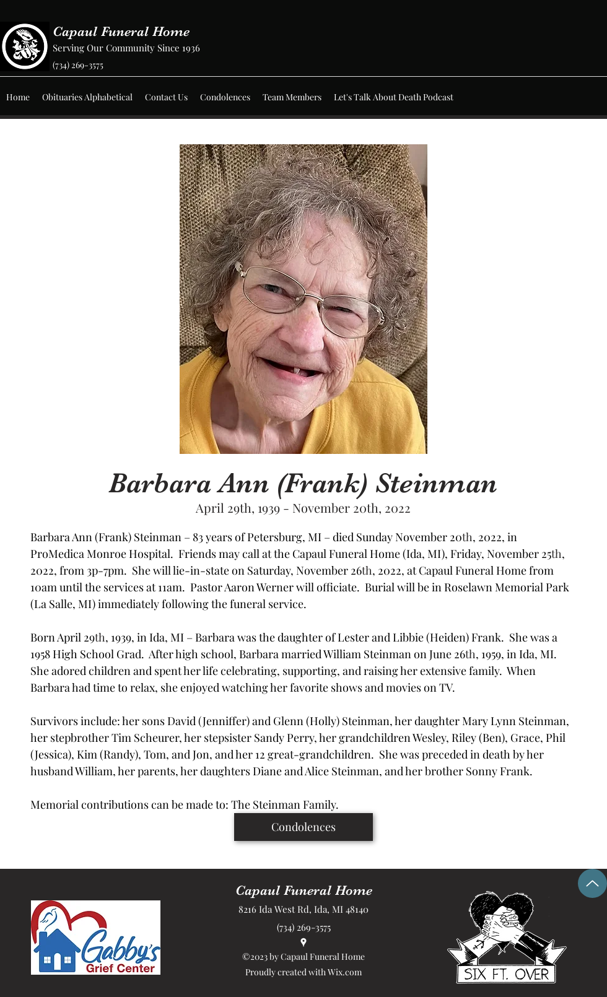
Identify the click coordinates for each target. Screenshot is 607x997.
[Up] (592, 883)
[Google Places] (303, 942)
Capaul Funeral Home (121, 31)
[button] (87, 97)
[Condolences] (303, 827)
